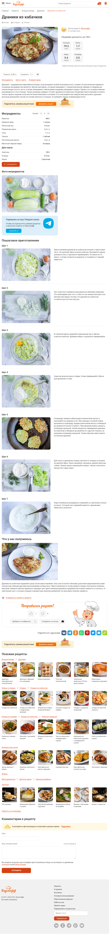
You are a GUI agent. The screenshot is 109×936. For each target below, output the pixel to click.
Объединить (12, 164)
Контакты (58, 895)
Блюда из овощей (9, 717)
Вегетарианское (8, 779)
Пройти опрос (59, 908)
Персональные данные (63, 901)
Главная (5, 11)
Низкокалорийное (43, 779)
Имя (3, 833)
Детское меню (26, 779)
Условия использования (64, 898)
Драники (40, 11)
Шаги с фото (21, 80)
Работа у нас (59, 905)
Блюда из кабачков (29, 717)
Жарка (5, 774)
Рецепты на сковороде (11, 811)
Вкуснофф (85, 28)
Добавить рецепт (46, 104)
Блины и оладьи (8, 688)
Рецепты (15, 11)
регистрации (20, 867)
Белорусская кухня (10, 747)
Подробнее (66, 826)
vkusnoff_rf (13, 231)
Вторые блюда (28, 11)
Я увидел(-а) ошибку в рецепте (18, 598)
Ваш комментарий (9, 844)
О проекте (58, 892)
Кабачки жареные (49, 717)
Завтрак (5, 785)
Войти (105, 2)
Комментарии (35, 80)
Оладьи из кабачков (39, 688)
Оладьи (23, 688)
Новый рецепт (99, 2)
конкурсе (6, 867)
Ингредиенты (7, 80)
